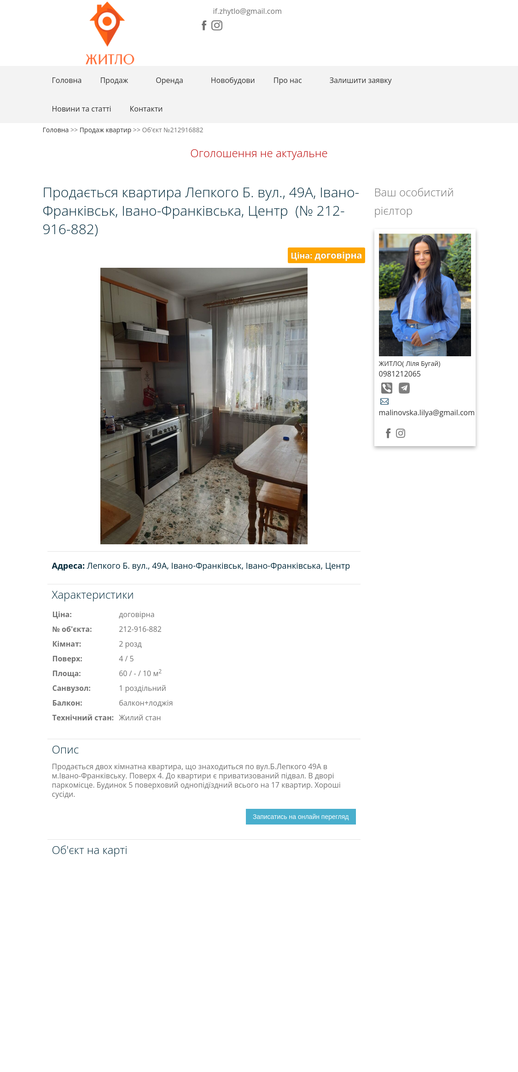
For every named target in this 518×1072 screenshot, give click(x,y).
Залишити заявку (361, 80)
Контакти (146, 109)
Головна (67, 80)
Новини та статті (81, 109)
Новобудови (233, 80)
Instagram (216, 25)
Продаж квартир (106, 129)
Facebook (204, 25)
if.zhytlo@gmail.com (247, 11)
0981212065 (400, 374)
